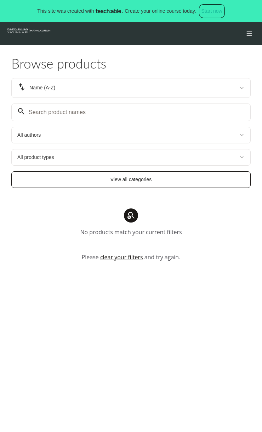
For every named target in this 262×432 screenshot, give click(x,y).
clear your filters (121, 257)
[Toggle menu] (249, 33)
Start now (211, 11)
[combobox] (131, 88)
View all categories (131, 179)
